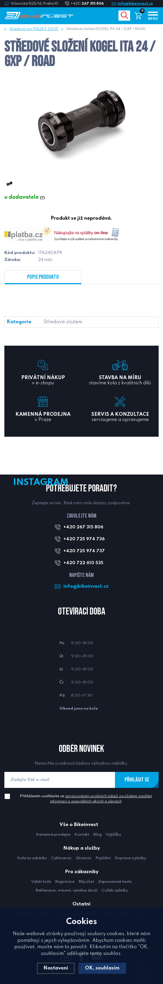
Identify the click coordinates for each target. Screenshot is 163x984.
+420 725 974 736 (84, 539)
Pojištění (103, 858)
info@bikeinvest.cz (135, 4)
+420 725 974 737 (84, 551)
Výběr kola (41, 882)
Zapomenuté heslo (115, 882)
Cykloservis (61, 858)
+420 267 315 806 (83, 527)
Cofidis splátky (115, 890)
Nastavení (55, 968)
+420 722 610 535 (83, 563)
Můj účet (86, 882)
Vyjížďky (113, 834)
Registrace (65, 882)
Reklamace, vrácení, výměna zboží (67, 890)
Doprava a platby (130, 858)
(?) (42, 198)
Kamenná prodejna (53, 834)
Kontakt (82, 834)
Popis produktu (43, 276)
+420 (89, 4)
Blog (97, 834)
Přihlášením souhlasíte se (86, 798)
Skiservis (83, 858)
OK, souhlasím (102, 968)
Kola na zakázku (32, 858)
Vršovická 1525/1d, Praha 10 (34, 4)
